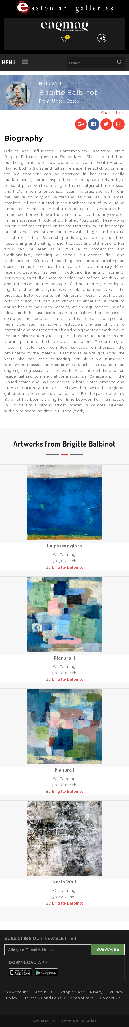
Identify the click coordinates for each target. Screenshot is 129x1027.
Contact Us (110, 998)
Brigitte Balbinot (67, 567)
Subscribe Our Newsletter (40, 938)
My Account (16, 992)
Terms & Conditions (43, 998)
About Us (44, 992)
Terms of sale (80, 998)
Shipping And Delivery (81, 992)
